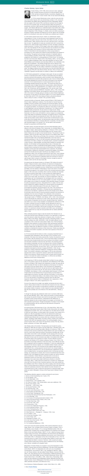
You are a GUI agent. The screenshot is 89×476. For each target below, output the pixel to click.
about (39, 469)
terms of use (48, 469)
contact (43, 469)
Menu (52, 2)
